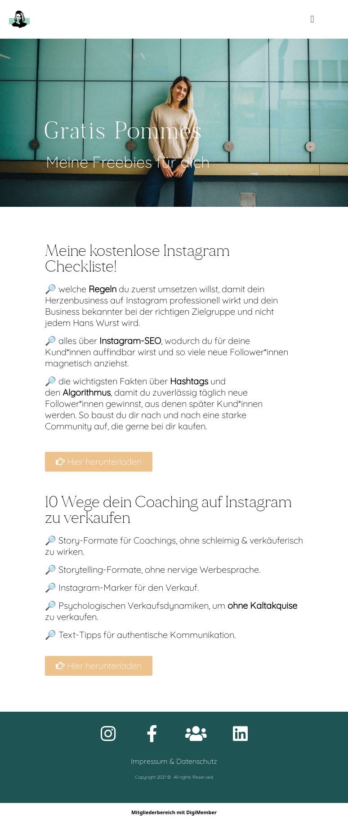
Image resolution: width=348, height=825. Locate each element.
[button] (312, 19)
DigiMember (201, 812)
